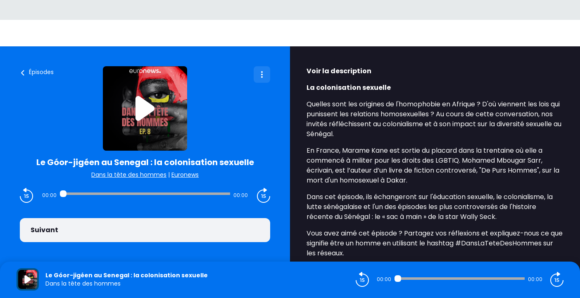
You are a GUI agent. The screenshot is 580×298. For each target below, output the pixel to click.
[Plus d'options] (262, 74)
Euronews (185, 175)
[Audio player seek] (145, 193)
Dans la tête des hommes (128, 175)
